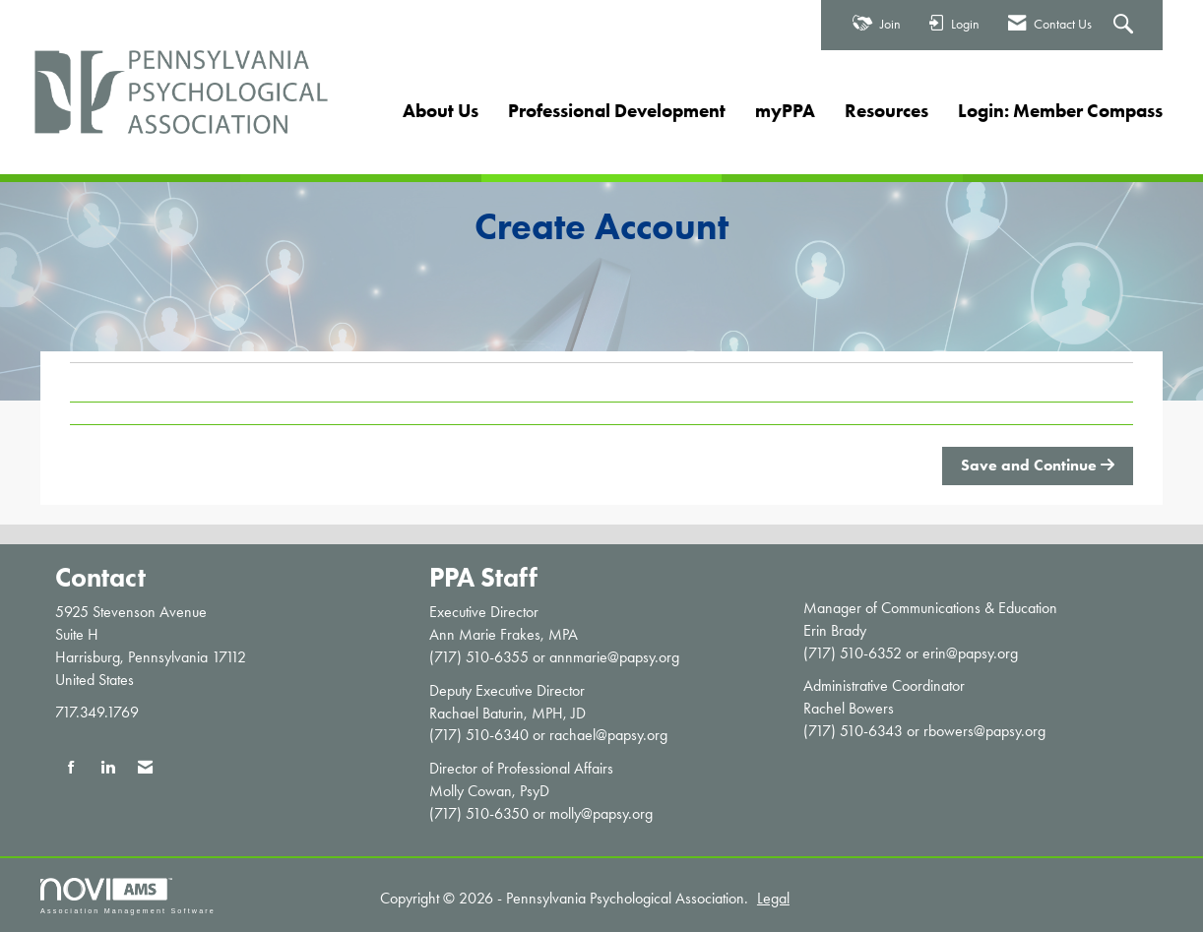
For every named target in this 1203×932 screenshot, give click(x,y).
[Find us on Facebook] (71, 768)
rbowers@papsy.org (984, 730)
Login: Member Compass (1060, 110)
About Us (440, 110)
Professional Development (617, 110)
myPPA (785, 110)
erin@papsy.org (970, 653)
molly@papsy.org (601, 813)
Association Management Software (128, 896)
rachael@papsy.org (608, 734)
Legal (773, 898)
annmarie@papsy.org (614, 657)
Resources (886, 110)
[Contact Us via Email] (145, 768)
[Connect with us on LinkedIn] (108, 768)
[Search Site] (1125, 25)
